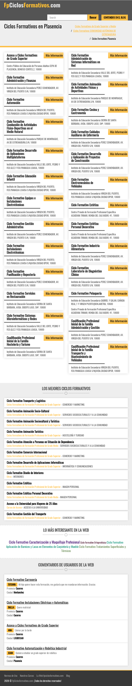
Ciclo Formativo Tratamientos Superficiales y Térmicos (93, 548)
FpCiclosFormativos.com (22, 681)
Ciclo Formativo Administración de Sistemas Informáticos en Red (85, 60)
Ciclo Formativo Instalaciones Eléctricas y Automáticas (37, 602)
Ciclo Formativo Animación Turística (25, 432)
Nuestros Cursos (27, 675)
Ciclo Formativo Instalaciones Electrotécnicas (15, 249)
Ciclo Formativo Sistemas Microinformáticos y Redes (22, 317)
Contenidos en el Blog (115, 17)
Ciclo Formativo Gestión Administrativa (20, 225)
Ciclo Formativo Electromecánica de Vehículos (82, 182)
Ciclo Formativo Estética (84, 204)
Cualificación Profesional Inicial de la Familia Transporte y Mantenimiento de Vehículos (85, 353)
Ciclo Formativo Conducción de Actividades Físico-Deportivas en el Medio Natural (22, 126)
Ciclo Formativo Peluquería (86, 293)
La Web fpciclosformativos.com (50, 675)
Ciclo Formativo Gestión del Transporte (26, 514)
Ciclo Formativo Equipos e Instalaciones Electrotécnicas (21, 201)
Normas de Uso (10, 675)
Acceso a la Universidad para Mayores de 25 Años (32, 504)
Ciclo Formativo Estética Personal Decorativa (84, 225)
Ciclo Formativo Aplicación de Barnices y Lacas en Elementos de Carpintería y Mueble (64, 544)
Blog (68, 675)
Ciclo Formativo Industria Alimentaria (85, 247)
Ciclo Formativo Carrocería (22, 579)
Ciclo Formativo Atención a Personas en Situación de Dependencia (40, 442)
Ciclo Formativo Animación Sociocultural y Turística (33, 421)
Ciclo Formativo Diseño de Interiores (25, 473)
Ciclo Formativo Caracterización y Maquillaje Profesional (44, 542)
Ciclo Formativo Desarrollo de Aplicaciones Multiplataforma (22, 153)
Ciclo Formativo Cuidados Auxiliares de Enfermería (85, 133)
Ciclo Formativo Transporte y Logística (26, 401)
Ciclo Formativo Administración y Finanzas (21, 79)
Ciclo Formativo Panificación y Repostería (21, 273)
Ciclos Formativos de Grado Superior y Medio (95, 26)
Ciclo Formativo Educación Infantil (21, 177)
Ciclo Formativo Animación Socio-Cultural (28, 411)
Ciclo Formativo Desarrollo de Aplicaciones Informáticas (35, 463)
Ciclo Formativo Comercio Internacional (27, 452)
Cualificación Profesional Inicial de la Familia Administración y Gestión (85, 324)
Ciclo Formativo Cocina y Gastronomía (85, 111)
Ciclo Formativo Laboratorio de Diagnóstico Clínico (86, 271)
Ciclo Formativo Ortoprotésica (93, 542)
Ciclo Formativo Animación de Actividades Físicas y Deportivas (86, 87)
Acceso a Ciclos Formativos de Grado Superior (22, 57)
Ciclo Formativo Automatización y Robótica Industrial (37, 648)
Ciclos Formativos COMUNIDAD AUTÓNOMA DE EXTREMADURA (94, 32)
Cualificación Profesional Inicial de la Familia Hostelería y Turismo (21, 341)
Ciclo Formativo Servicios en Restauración (21, 295)
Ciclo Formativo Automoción (15, 101)
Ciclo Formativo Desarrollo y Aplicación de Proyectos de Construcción (86, 157)
